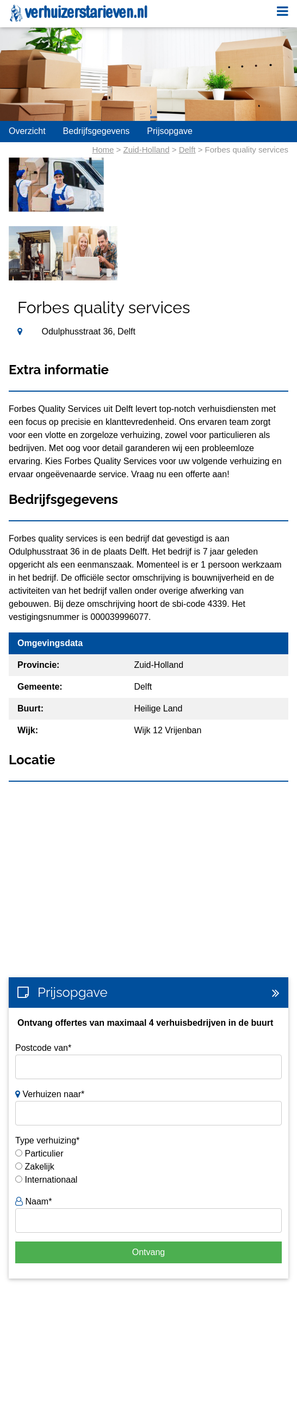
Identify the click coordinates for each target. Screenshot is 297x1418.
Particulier (43, 1153)
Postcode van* (43, 1047)
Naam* (33, 1201)
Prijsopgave (170, 131)
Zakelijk (39, 1166)
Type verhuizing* (47, 1140)
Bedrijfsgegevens (96, 131)
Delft (187, 149)
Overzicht (27, 131)
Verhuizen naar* (49, 1094)
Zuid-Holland (146, 149)
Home (103, 149)
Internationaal (50, 1179)
